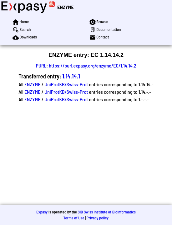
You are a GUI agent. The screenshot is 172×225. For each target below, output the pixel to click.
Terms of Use (73, 217)
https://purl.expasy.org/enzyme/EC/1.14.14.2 (92, 65)
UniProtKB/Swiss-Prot (66, 84)
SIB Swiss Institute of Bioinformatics (107, 211)
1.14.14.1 (71, 76)
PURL (41, 65)
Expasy (42, 211)
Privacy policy (98, 217)
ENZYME (65, 7)
